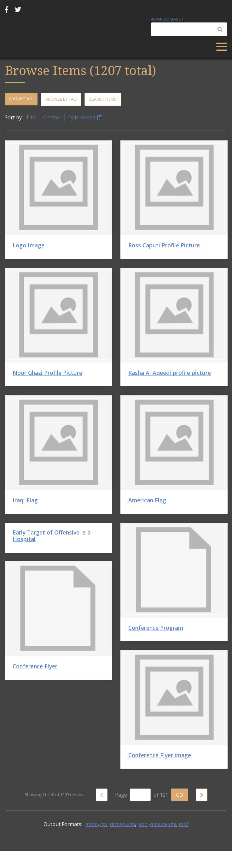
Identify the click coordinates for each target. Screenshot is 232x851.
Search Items (103, 99)
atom (91, 824)
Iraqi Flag (25, 500)
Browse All (21, 99)
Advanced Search (167, 19)
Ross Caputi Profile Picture (164, 245)
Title (31, 117)
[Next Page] (201, 795)
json (142, 824)
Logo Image (28, 245)
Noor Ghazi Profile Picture (47, 372)
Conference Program (155, 627)
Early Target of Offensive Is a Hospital (51, 536)
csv (103, 824)
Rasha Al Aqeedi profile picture (169, 372)
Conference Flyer (35, 666)
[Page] (140, 795)
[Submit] (220, 29)
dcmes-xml (122, 824)
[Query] (189, 29)
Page (133, 795)
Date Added (82, 117)
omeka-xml (163, 824)
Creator (52, 117)
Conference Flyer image (159, 755)
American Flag (147, 500)
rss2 (184, 824)
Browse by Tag (61, 99)
